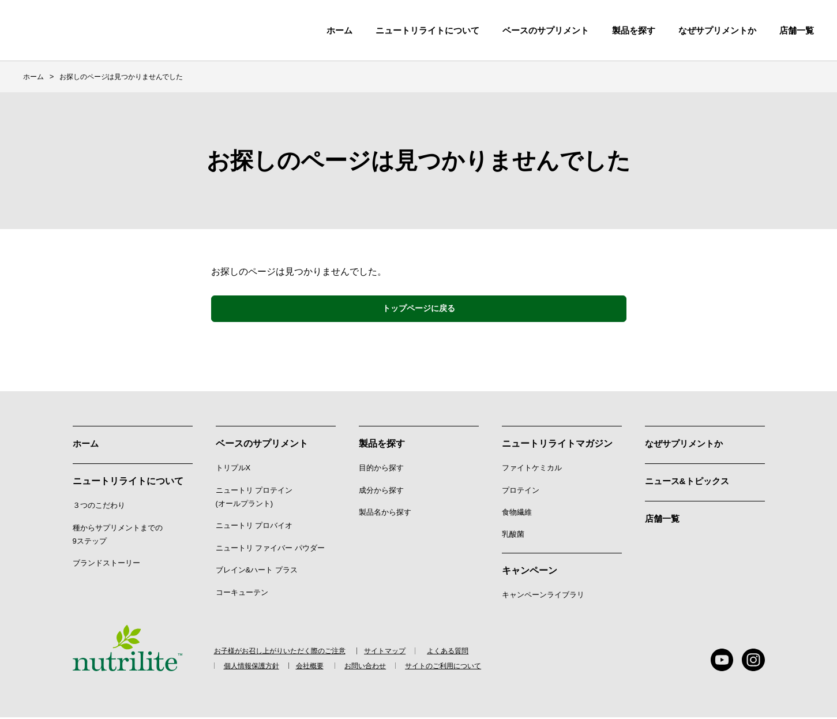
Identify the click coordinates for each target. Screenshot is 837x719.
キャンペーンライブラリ (543, 595)
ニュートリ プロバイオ (254, 527)
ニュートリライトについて (427, 30)
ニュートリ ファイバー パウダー (270, 549)
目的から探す (381, 469)
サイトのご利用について (461, 667)
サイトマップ (391, 652)
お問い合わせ (379, 667)
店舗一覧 (663, 519)
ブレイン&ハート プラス (257, 571)
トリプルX (233, 469)
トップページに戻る (418, 309)
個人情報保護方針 (253, 667)
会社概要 (319, 667)
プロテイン (520, 491)
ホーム (339, 30)
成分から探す (381, 491)
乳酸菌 (513, 535)
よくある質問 (457, 652)
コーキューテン (242, 593)
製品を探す (633, 30)
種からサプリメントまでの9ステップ (118, 535)
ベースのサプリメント (545, 30)
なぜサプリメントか (686, 445)
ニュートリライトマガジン (557, 445)
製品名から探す (385, 513)
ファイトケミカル (532, 469)
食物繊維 (517, 513)
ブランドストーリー (106, 564)
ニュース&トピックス (690, 482)
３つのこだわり (99, 506)
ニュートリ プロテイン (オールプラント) (254, 498)
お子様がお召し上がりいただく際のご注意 (280, 652)
